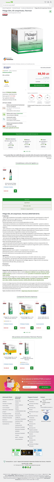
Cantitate (38, 81)
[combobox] (27, 5)
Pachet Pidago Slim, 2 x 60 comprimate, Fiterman (27, 317)
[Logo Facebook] (23, 467)
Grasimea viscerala (18, 280)
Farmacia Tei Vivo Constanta (33, 416)
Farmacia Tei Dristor (31, 408)
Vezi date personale (39, 383)
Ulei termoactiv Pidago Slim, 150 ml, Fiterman (10, 184)
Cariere (17, 403)
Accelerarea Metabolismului (27, 8)
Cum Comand (6, 407)
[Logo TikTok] (30, 467)
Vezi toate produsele (45, 67)
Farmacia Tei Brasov (31, 437)
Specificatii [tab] (27, 202)
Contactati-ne (6, 423)
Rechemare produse (7, 421)
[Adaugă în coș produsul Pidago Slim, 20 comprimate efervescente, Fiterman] (15, 327)
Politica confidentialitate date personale (20, 411)
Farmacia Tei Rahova (31, 421)
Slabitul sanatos (25, 278)
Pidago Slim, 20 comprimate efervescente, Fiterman (10, 317)
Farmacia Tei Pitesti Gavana (33, 433)
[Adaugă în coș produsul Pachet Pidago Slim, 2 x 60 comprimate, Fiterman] (32, 327)
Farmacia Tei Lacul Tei (33, 412)
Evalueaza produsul (7, 72)
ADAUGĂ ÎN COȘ (39, 85)
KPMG (30, 463)
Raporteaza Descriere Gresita (30, 291)
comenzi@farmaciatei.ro (46, 407)
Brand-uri (5, 419)
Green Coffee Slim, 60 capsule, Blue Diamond (43, 317)
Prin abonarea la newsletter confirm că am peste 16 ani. (37, 381)
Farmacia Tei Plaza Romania (33, 404)
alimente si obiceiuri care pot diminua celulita (37, 272)
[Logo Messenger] (26, 467)
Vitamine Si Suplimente (6, 8)
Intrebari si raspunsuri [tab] (27, 209)
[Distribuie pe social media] (50, 11)
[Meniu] (4, 2)
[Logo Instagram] (28, 467)
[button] (24, 151)
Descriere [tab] (27, 199)
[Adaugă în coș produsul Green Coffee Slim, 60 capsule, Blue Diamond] (48, 327)
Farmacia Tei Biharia (31, 425)
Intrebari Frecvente (7, 417)
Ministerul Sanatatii (20, 427)
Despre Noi (18, 401)
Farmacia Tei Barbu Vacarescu (33, 400)
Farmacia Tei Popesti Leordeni (32, 429)
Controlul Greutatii (16, 8)
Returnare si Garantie (8, 415)
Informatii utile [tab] (27, 206)
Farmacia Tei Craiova (31, 441)
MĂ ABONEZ (45, 387)
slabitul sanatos (7, 273)
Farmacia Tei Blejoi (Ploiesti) (33, 445)
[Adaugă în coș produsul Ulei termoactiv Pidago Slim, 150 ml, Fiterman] (15, 190)
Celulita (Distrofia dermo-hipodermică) (33, 280)
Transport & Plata (7, 413)
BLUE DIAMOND (40, 324)
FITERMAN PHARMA (11, 92)
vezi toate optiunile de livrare (11, 127)
